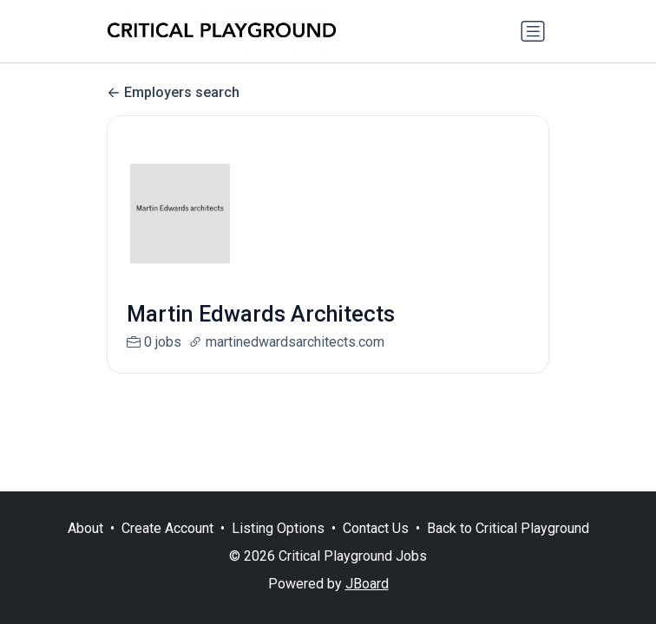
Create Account (167, 528)
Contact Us (376, 528)
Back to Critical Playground (508, 528)
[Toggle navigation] (532, 31)
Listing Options (278, 528)
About (85, 528)
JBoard (367, 583)
